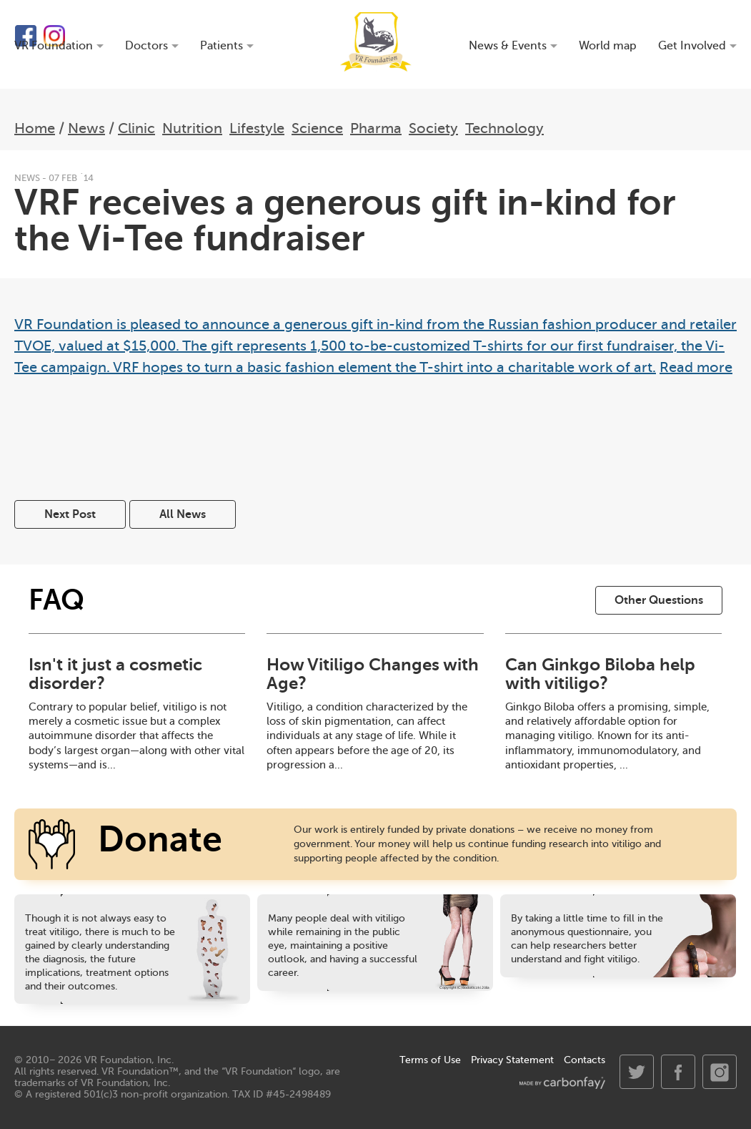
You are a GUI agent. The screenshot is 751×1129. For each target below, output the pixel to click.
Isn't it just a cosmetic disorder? (115, 674)
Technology (504, 128)
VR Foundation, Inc (127, 1060)
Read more (696, 367)
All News (182, 514)
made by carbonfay (562, 1083)
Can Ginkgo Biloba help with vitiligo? (600, 674)
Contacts (584, 1060)
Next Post (70, 514)
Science (317, 128)
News (86, 128)
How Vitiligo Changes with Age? (373, 674)
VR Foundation (376, 42)
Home (34, 128)
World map (608, 46)
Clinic (136, 128)
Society (433, 128)
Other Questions (659, 600)
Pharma (376, 128)
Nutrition (192, 128)
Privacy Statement (512, 1060)
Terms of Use (430, 1060)
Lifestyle (256, 128)
